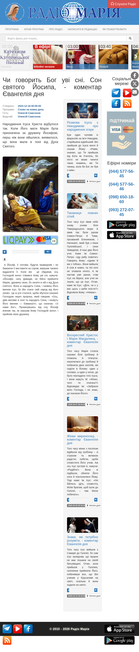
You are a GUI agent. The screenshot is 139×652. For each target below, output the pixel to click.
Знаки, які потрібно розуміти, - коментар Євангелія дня (82, 540)
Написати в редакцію (82, 29)
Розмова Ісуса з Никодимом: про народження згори (82, 126)
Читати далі (93, 181)
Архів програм (34, 29)
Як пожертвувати (114, 29)
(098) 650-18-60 (121, 199)
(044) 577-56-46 (121, 186)
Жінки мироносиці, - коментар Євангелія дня (82, 439)
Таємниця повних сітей (82, 214)
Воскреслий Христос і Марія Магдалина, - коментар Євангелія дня (82, 340)
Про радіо (55, 29)
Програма (12, 29)
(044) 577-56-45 (121, 173)
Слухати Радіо (123, 4)
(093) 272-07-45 (121, 212)
